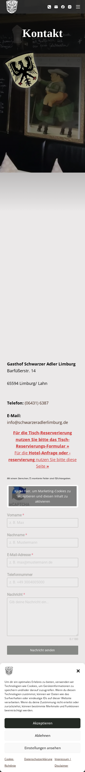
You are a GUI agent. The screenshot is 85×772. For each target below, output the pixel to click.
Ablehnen (42, 735)
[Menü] (78, 7)
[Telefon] (49, 7)
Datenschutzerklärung (38, 759)
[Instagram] (69, 7)
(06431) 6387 (37, 403)
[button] (78, 671)
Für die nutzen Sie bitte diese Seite (42, 459)
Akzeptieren (42, 723)
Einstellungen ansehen (42, 748)
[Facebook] (63, 7)
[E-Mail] (56, 7)
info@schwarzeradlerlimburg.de (37, 422)
